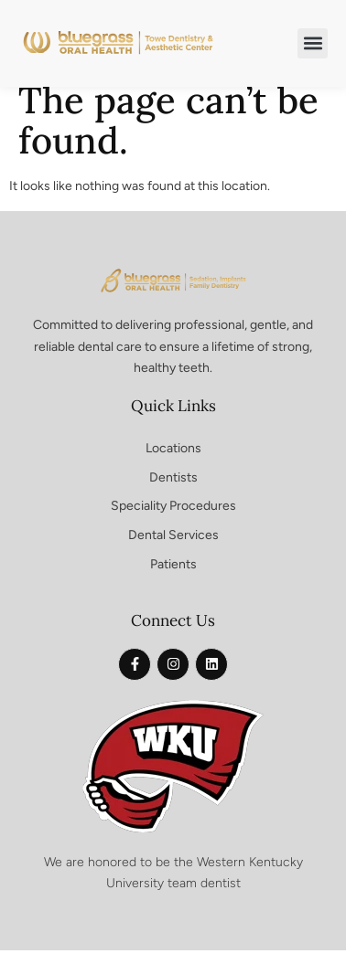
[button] (312, 43)
